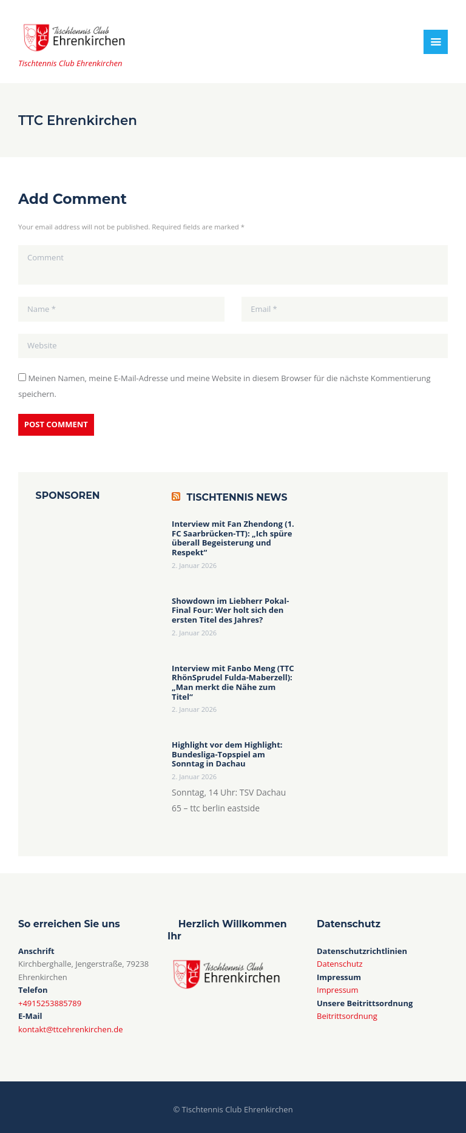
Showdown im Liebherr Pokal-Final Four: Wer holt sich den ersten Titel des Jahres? (230, 611)
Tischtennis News (237, 497)
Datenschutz (340, 963)
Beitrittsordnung (347, 1015)
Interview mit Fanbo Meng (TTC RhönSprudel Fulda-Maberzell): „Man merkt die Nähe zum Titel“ (233, 683)
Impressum (338, 989)
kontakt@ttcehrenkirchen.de (70, 1029)
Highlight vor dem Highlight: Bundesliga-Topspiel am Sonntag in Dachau (227, 754)
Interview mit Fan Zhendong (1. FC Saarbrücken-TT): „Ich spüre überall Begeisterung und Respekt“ (233, 538)
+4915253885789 (49, 1003)
